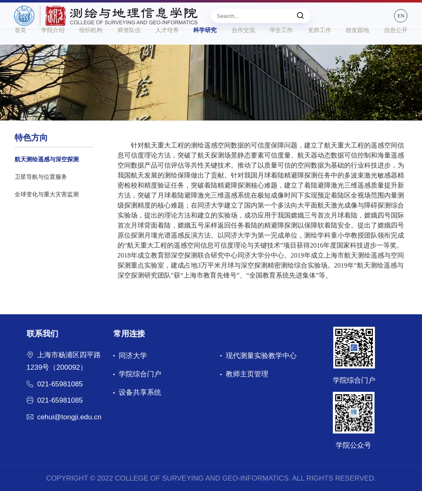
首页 (20, 46)
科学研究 (205, 46)
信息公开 (395, 46)
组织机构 (90, 46)
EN (399, 19)
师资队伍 (129, 46)
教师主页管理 (247, 374)
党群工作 (319, 46)
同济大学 (133, 356)
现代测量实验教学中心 (261, 356)
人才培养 (167, 46)
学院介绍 (53, 46)
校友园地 (357, 46)
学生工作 (281, 46)
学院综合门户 (140, 374)
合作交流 (243, 46)
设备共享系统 (140, 392)
